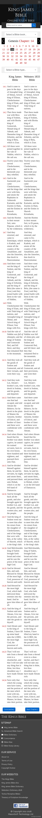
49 (21, 63)
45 (30, 59)
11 (37, 46)
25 (21, 52)
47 (38, 59)
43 (21, 59)
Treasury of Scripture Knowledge (14, 797)
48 (17, 63)
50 (25, 63)
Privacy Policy (6, 764)
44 (25, 59)
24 (17, 52)
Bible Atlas (7, 742)
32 (12, 56)
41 (12, 59)
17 (25, 49)
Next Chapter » (32, 709)
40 (8, 59)
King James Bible (9, 727)
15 (17, 49)
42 (17, 59)
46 (34, 59)
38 (38, 56)
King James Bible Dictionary (12, 786)
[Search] (19, 25)
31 (8, 56)
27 (30, 52)
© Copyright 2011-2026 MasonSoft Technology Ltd (20, 812)
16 (21, 49)
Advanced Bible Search (12, 731)
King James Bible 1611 (10, 783)
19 (34, 49)
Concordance (8, 738)
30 (3, 56)
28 (34, 52)
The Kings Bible (7, 779)
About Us (5, 757)
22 (8, 52)
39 (3, 59)
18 (30, 49)
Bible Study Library (10, 746)
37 (34, 56)
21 (3, 52)
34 (21, 56)
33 (17, 56)
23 (12, 52)
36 (30, 56)
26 (25, 52)
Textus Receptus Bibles (10, 794)
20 (38, 49)
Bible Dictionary (9, 735)
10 (33, 46)
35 (25, 56)
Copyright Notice (8, 768)
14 (12, 49)
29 (38, 52)
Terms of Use (6, 761)
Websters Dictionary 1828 (11, 790)
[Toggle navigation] (39, 2)
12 (3, 49)
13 (8, 49)
